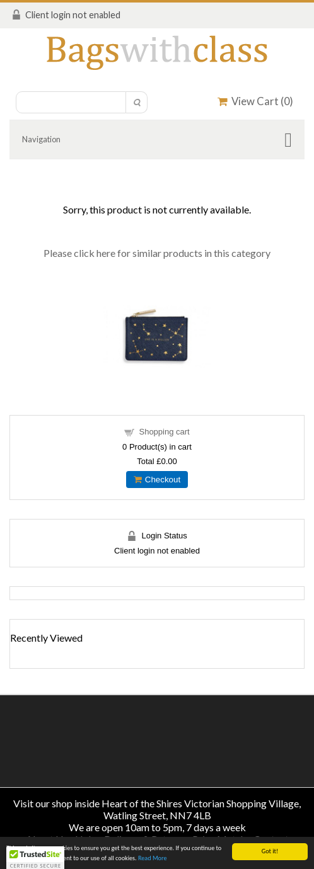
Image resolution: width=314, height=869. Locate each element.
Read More (152, 859)
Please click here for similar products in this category (157, 253)
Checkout (157, 479)
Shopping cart (164, 431)
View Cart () (255, 101)
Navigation (41, 139)
